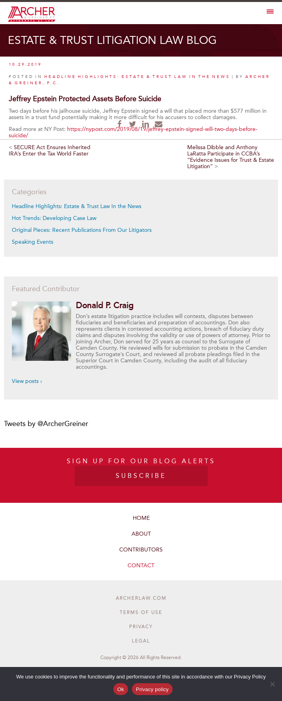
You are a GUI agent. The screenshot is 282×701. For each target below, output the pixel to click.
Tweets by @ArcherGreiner (46, 423)
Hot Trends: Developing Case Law (54, 218)
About (141, 533)
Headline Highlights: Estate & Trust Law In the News (76, 206)
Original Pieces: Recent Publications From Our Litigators (82, 230)
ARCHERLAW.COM (141, 598)
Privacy (141, 626)
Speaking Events (32, 242)
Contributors (141, 549)
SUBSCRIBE (141, 475)
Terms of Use (141, 612)
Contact (141, 565)
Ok (120, 689)
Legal (141, 641)
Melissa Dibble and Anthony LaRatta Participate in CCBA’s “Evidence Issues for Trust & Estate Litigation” (230, 157)
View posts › (27, 381)
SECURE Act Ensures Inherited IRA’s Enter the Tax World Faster (49, 150)
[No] (272, 684)
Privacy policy (152, 689)
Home (141, 518)
